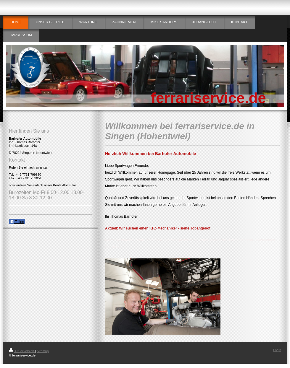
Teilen (17, 222)
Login (277, 350)
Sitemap (43, 351)
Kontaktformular (64, 185)
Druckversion (22, 351)
